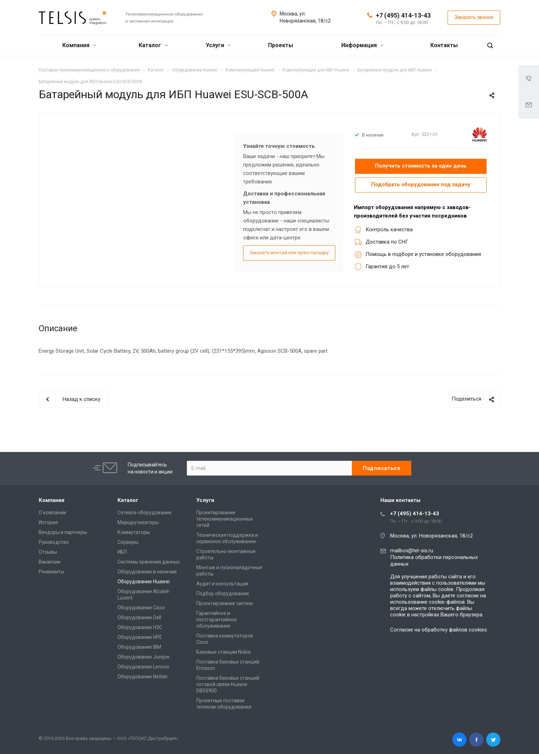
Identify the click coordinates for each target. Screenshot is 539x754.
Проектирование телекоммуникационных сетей (224, 518)
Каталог (153, 45)
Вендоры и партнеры (63, 532)
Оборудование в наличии (147, 571)
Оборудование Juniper (144, 656)
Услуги (218, 45)
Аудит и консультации (222, 583)
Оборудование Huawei (144, 581)
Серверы (128, 542)
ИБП (122, 551)
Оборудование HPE (140, 637)
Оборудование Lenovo (143, 666)
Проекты (280, 45)
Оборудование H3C (140, 627)
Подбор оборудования (222, 593)
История (48, 522)
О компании (52, 512)
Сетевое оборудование (145, 512)
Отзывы (48, 551)
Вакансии (50, 561)
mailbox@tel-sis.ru (411, 550)
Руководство (54, 542)
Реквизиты (51, 571)
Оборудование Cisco (141, 607)
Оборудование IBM (139, 646)
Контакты (444, 45)
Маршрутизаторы (138, 522)
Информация (362, 45)
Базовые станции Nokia (223, 651)
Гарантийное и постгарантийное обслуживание (216, 619)
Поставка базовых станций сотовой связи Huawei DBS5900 (227, 684)
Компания (79, 45)
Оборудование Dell (139, 617)
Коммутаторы (134, 532)
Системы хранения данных (149, 561)
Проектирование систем (224, 603)
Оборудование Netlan (142, 676)
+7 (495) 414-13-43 (403, 15)
